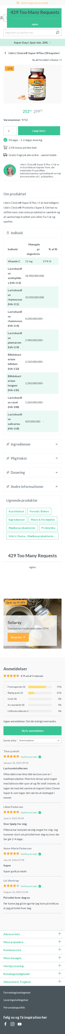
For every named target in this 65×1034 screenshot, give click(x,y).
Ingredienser (17, 519)
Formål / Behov (39, 511)
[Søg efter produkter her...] (28, 32)
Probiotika (48, 527)
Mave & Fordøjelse (43, 519)
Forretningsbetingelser (17, 992)
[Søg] (57, 32)
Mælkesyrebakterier (22, 527)
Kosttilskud (16, 511)
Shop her (18, 637)
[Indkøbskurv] (34, 18)
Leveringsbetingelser (15, 999)
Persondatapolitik (14, 1007)
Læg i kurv (39, 130)
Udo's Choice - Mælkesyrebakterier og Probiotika (34, 536)
